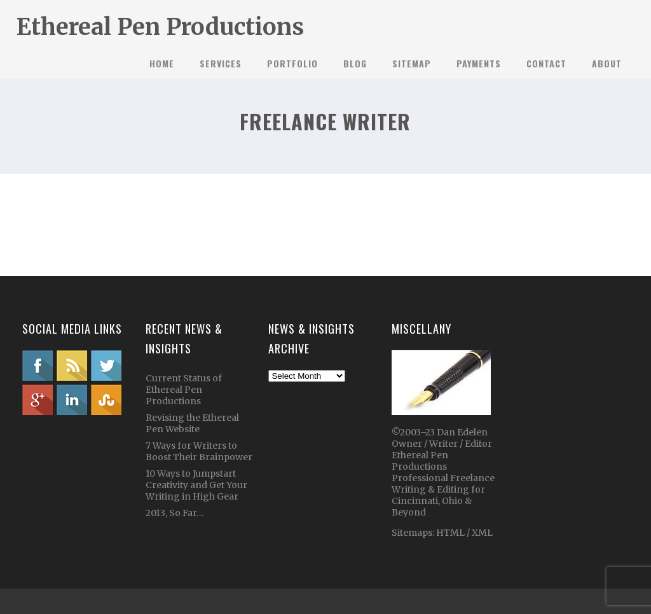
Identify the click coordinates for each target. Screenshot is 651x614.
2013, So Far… (175, 513)
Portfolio (292, 63)
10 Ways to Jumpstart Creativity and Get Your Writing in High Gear (196, 485)
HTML (449, 532)
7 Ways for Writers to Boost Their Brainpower (199, 451)
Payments (478, 63)
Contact (546, 63)
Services (221, 63)
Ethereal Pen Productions (160, 27)
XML (482, 532)
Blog (355, 63)
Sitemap (411, 63)
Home (161, 63)
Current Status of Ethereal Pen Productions (184, 389)
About (607, 63)
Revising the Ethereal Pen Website (192, 423)
